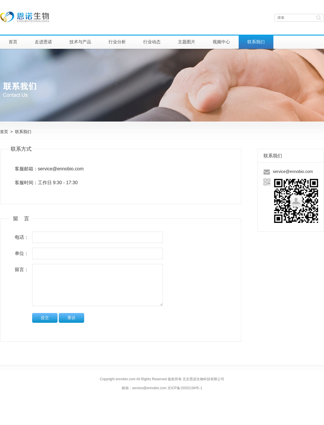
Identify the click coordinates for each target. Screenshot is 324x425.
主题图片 (186, 41)
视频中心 (221, 41)
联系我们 (256, 41)
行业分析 (117, 41)
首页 (13, 41)
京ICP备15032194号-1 (184, 388)
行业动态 (152, 41)
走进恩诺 (43, 41)
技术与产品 (80, 41)
